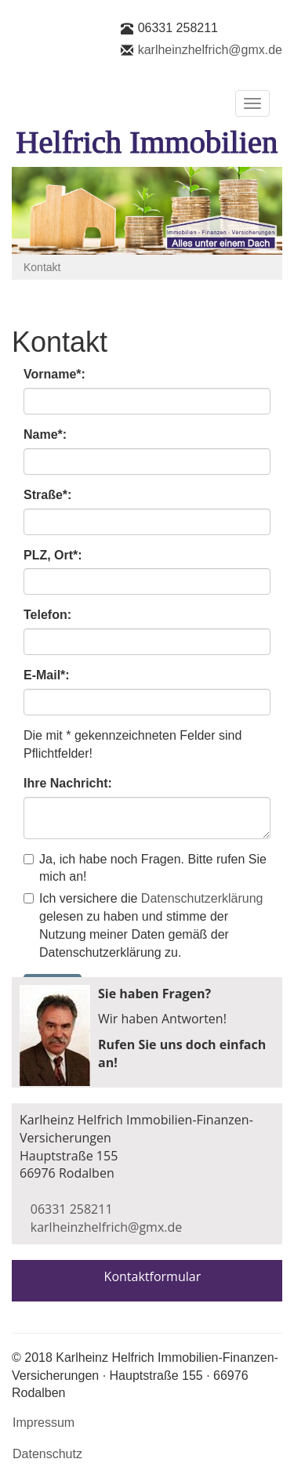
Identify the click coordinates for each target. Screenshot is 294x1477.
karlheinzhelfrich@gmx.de (210, 49)
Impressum (43, 1422)
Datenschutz (47, 1454)
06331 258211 (178, 27)
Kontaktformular (152, 1276)
